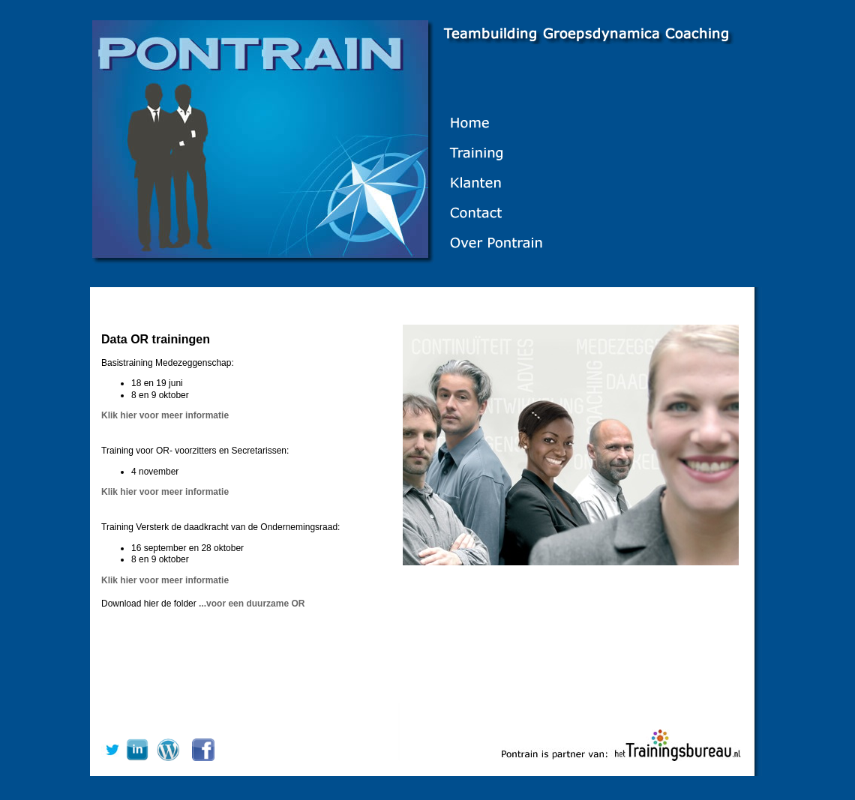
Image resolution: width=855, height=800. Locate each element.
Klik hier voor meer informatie (165, 415)
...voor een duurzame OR (251, 603)
